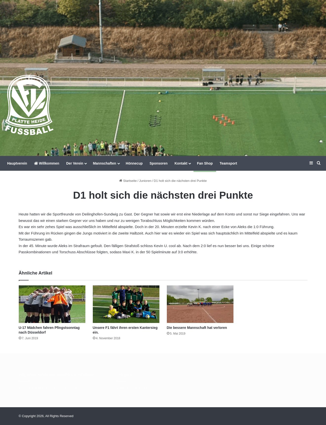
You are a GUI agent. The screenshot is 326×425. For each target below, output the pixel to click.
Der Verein (74, 163)
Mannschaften (104, 163)
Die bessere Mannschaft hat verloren (197, 328)
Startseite (128, 181)
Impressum (125, 396)
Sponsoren (159, 163)
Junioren (145, 181)
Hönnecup (134, 163)
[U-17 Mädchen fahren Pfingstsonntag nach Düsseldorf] (52, 304)
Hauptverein (17, 163)
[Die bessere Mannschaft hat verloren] (200, 304)
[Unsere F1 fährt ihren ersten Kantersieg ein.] (126, 304)
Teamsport (228, 163)
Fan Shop (205, 163)
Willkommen (46, 163)
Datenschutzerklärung (133, 388)
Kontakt (180, 163)
